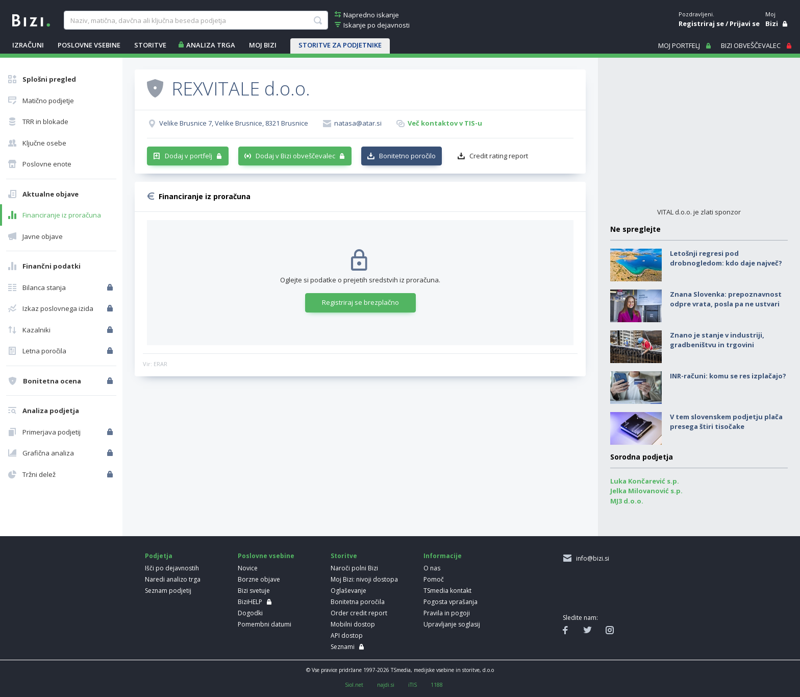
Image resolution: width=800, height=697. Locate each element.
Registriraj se (701, 23)
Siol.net (354, 684)
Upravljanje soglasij (451, 624)
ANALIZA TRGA (210, 45)
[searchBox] (196, 20)
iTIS (412, 684)
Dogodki (250, 613)
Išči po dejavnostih (172, 568)
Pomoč (433, 579)
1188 (437, 684)
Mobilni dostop (353, 624)
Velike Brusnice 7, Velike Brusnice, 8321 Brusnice (233, 123)
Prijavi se (745, 23)
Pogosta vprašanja (450, 601)
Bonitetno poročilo (407, 155)
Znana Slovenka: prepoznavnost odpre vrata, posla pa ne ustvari (726, 299)
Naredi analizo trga (173, 579)
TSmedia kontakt (447, 590)
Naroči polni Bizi (354, 568)
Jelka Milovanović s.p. (646, 490)
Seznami (343, 646)
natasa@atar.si (358, 123)
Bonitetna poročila (358, 601)
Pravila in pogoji (446, 613)
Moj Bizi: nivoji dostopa (364, 579)
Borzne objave (259, 579)
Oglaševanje (348, 590)
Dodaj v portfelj (188, 155)
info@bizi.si (591, 558)
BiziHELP (250, 601)
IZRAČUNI (28, 45)
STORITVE (150, 45)
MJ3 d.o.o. (626, 501)
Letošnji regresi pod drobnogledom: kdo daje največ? (726, 258)
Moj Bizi (263, 45)
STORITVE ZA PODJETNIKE (340, 45)
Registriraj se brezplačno (360, 302)
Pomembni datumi (264, 624)
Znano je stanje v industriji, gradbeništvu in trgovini (717, 340)
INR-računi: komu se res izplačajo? (728, 375)
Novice (248, 568)
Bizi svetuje (254, 590)
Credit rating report (498, 155)
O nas (431, 568)
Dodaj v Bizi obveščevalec (295, 155)
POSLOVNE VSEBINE (89, 45)
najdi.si (385, 684)
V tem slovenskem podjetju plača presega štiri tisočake (726, 421)
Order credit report (359, 613)
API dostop (347, 635)
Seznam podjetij (168, 590)
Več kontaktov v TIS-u (445, 123)
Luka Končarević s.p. (644, 481)
